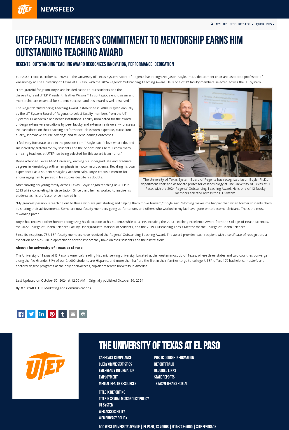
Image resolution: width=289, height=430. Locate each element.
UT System (106, 405)
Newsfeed (57, 9)
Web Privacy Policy (113, 418)
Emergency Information (117, 370)
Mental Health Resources (117, 383)
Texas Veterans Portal (171, 383)
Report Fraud (164, 364)
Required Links (165, 370)
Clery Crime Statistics (115, 364)
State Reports (164, 377)
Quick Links (265, 24)
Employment (108, 377)
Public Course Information (174, 357)
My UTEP (221, 24)
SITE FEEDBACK (206, 427)
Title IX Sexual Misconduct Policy (124, 399)
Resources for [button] (241, 24)
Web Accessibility (112, 411)
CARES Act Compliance (115, 357)
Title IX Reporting (112, 392)
